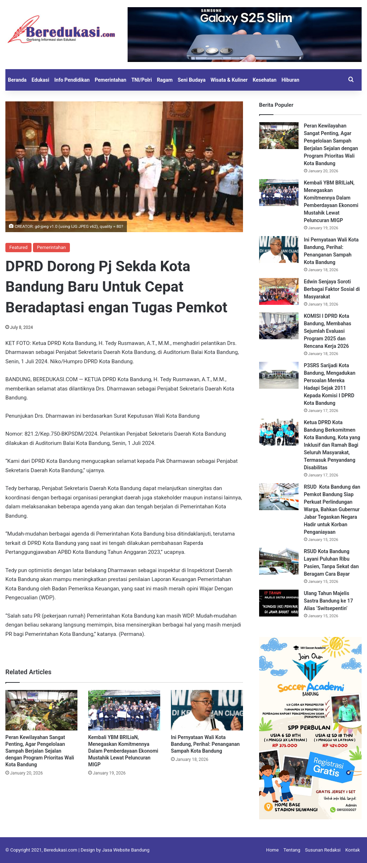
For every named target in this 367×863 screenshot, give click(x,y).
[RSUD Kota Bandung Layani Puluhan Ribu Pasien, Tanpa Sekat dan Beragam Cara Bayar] (279, 561)
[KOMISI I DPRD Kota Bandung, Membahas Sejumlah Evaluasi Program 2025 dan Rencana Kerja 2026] (279, 325)
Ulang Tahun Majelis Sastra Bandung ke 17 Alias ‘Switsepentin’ (328, 600)
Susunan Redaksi (322, 850)
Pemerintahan (110, 80)
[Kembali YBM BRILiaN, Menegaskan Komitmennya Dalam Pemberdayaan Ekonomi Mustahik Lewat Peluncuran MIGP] (124, 710)
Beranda (17, 80)
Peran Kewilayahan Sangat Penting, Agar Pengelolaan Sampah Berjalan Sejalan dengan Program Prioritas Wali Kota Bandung (39, 750)
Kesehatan (264, 80)
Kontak (352, 850)
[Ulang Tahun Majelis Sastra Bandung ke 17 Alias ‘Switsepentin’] (279, 603)
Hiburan (290, 80)
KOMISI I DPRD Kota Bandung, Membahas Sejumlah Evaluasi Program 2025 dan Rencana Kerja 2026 (327, 331)
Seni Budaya (192, 80)
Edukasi (40, 80)
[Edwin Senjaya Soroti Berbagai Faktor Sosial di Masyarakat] (279, 291)
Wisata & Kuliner (229, 80)
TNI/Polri (141, 80)
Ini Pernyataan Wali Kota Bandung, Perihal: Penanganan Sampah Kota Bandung (205, 744)
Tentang (291, 850)
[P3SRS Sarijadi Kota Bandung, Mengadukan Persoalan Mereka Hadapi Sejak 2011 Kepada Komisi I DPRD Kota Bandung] (279, 375)
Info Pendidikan (72, 80)
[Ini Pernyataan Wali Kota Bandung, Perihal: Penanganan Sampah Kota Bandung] (207, 710)
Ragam (165, 80)
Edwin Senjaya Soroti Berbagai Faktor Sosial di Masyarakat (332, 289)
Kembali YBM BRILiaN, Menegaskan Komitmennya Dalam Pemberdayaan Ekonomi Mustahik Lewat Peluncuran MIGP (123, 750)
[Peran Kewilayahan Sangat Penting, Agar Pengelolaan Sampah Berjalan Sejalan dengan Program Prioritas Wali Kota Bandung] (41, 710)
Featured (18, 247)
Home (272, 850)
